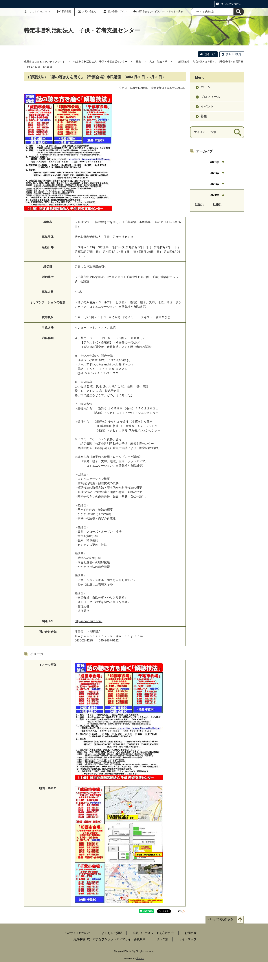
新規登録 (66, 11)
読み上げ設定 (233, 54)
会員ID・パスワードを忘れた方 (153, 933)
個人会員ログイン (117, 11)
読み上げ (210, 54)
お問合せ (191, 933)
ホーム (205, 87)
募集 (138, 61)
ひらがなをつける (231, 3)
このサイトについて (40, 11)
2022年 (214, 184)
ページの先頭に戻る (220, 919)
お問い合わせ (89, 11)
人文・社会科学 (158, 61)
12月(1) (199, 204)
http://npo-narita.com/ (88, 621)
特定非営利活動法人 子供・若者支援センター (100, 61)
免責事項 (79, 939)
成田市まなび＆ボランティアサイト (44, 61)
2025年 (214, 162)
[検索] (238, 12)
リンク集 (162, 939)
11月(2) (217, 204)
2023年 (214, 173)
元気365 (140, 958)
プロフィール (210, 97)
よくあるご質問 (112, 933)
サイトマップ (188, 939)
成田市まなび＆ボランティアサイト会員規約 (116, 939)
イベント (207, 106)
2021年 (214, 194)
